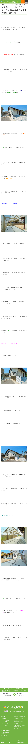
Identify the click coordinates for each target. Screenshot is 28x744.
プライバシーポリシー (11, 742)
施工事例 (3, 716)
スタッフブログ (8, 4)
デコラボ (16, 720)
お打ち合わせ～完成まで (19, 725)
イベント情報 (4, 721)
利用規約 (19, 742)
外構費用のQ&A (17, 723)
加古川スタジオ (7, 694)
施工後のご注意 (17, 726)
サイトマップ (4, 735)
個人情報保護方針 (5, 732)
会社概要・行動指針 (5, 730)
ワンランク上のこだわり (19, 716)
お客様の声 (3, 718)
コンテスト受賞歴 (5, 720)
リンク (2, 737)
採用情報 (3, 734)
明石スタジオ (21, 694)
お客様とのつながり (18, 718)
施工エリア (16, 728)
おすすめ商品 (4, 725)
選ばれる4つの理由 (18, 721)
